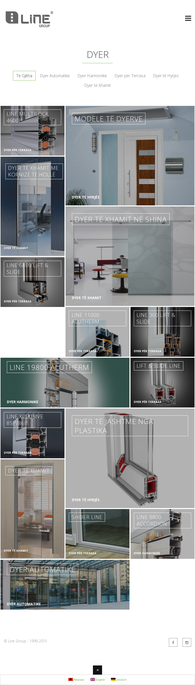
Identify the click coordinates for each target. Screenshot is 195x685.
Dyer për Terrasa (130, 75)
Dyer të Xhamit (97, 85)
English (97, 679)
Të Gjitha (24, 75)
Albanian (76, 679)
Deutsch (118, 679)
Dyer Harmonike (92, 75)
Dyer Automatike (55, 75)
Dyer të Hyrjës (166, 75)
